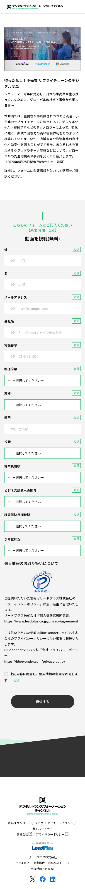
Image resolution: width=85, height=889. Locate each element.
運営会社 (24, 834)
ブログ (39, 823)
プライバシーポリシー (52, 834)
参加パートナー (42, 828)
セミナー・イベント (60, 823)
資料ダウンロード (19, 823)
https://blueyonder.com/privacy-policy (34, 661)
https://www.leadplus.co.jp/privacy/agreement (41, 621)
